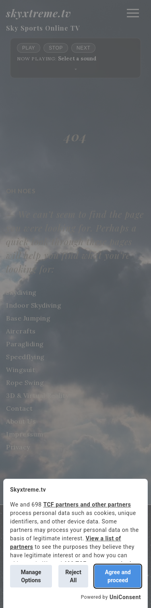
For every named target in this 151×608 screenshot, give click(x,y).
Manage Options (31, 576)
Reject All (73, 576)
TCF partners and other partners (87, 504)
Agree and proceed (117, 576)
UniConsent (125, 597)
